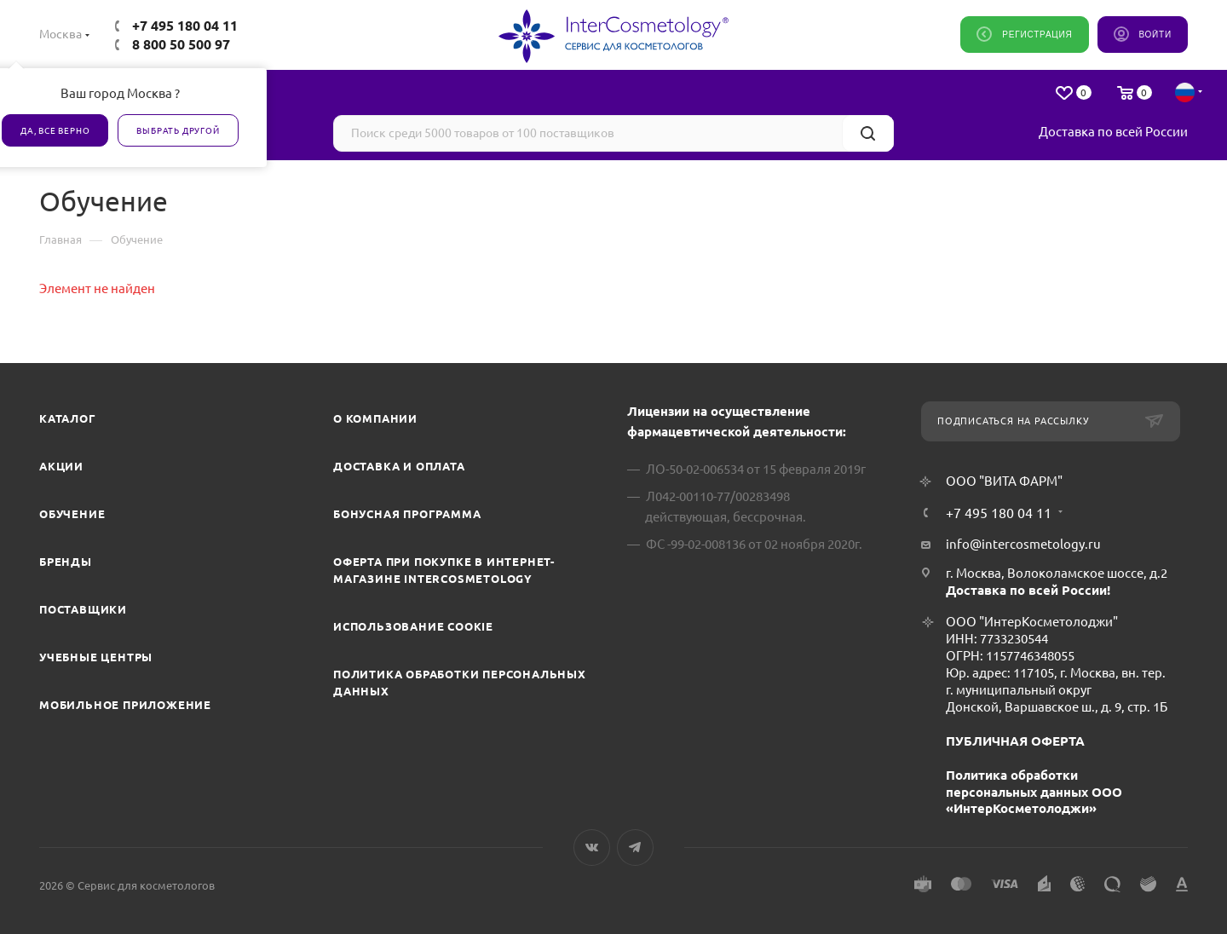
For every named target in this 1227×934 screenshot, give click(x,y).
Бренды (65, 562)
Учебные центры (96, 657)
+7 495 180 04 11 (185, 25)
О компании (375, 418)
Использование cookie (413, 626)
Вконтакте (591, 847)
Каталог (67, 418)
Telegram (635, 847)
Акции (61, 466)
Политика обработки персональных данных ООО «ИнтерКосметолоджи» (1034, 792)
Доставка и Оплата (399, 466)
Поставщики (83, 609)
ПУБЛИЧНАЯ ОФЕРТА (1015, 741)
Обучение (72, 514)
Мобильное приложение (125, 705)
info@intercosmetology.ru (1023, 544)
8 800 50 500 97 (181, 44)
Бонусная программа (407, 514)
